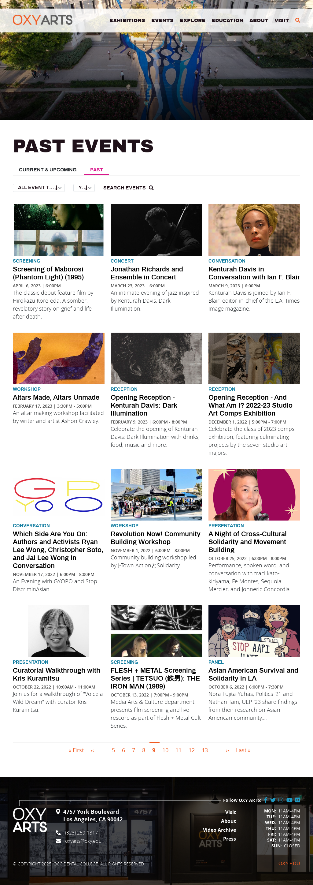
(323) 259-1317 (81, 832)
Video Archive (219, 830)
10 (165, 750)
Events (162, 21)
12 (192, 750)
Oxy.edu (289, 863)
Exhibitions (127, 21)
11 (178, 750)
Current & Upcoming (47, 169)
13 (205, 750)
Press (229, 838)
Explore (192, 21)
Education (227, 21)
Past (96, 169)
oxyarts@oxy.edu (83, 841)
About (258, 21)
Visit (281, 21)
